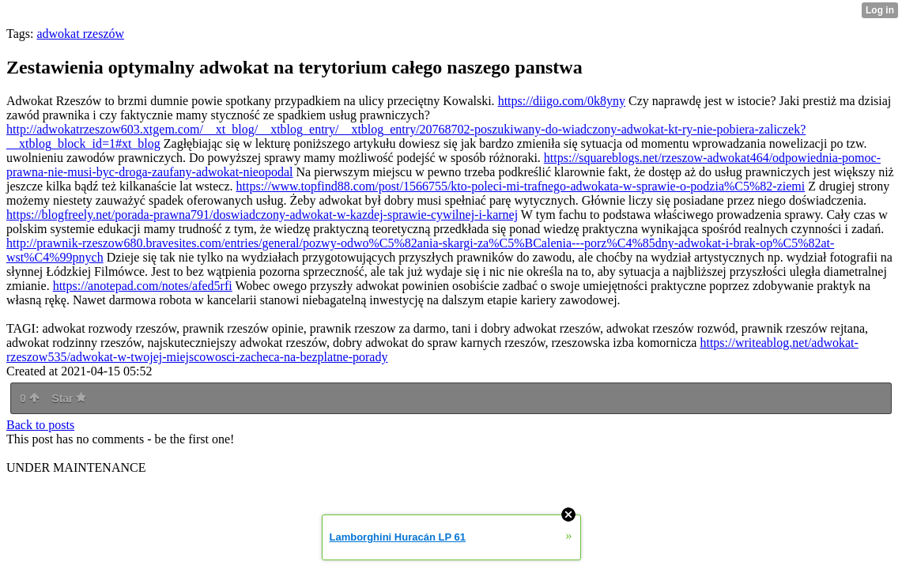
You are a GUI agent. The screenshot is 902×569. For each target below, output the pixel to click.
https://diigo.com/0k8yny (561, 100)
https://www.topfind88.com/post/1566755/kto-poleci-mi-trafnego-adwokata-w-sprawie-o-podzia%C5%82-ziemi (521, 186)
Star (68, 398)
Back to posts (40, 424)
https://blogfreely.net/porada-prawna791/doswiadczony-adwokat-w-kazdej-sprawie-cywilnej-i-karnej (262, 214)
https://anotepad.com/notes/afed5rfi (142, 285)
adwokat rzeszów (80, 33)
